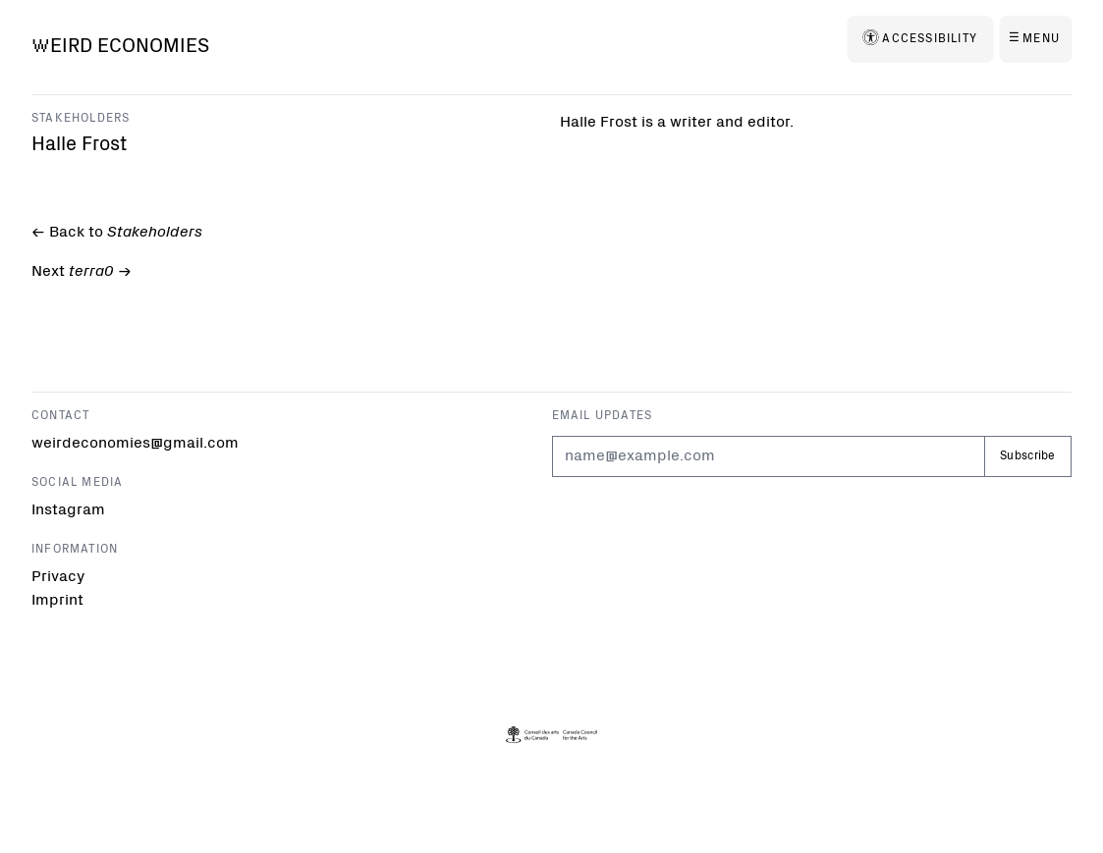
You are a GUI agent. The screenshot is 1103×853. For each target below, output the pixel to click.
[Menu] (1035, 39)
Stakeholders (80, 119)
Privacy (57, 577)
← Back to (114, 233)
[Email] (768, 456)
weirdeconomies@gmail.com (110, 444)
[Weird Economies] (120, 48)
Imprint (57, 601)
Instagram (68, 510)
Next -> (79, 274)
